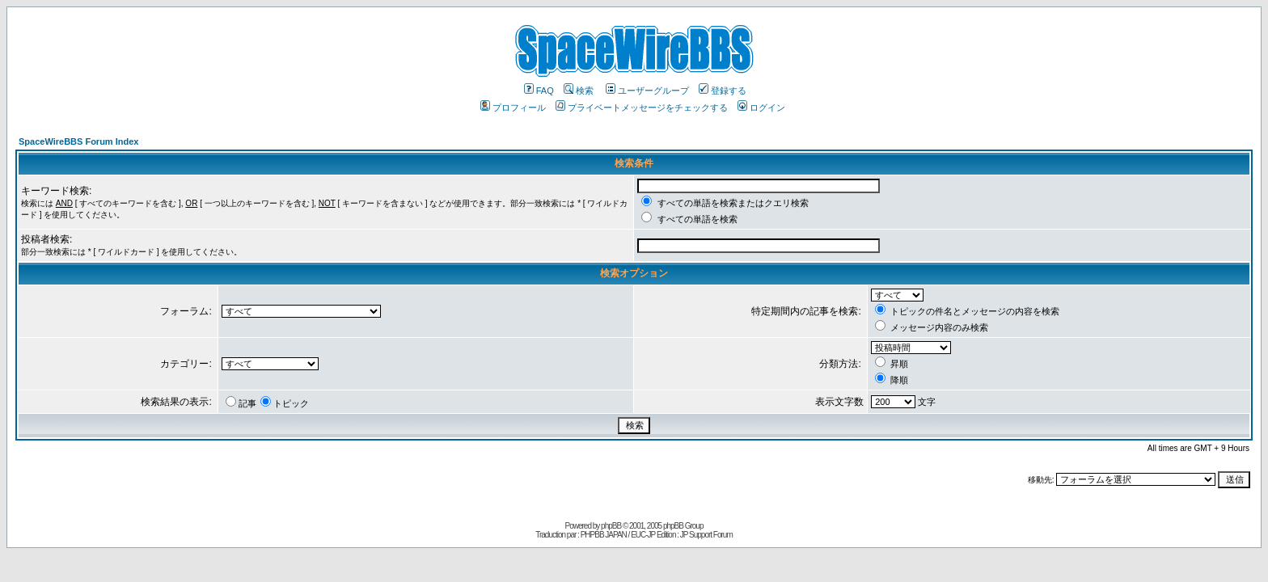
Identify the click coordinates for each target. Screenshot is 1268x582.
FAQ (539, 90)
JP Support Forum (706, 534)
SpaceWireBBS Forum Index (78, 141)
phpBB (611, 525)
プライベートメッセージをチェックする (642, 107)
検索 (579, 90)
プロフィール (513, 107)
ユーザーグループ (647, 90)
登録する (722, 90)
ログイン (761, 107)
